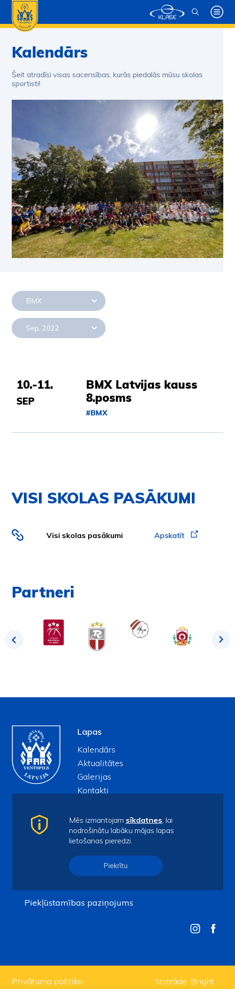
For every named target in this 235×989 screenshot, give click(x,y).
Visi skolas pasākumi (84, 535)
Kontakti (93, 790)
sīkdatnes (144, 820)
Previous (14, 640)
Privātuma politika (47, 981)
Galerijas (94, 776)
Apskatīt (176, 535)
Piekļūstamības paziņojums (78, 902)
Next (221, 640)
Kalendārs (96, 749)
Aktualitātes (100, 763)
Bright (202, 981)
